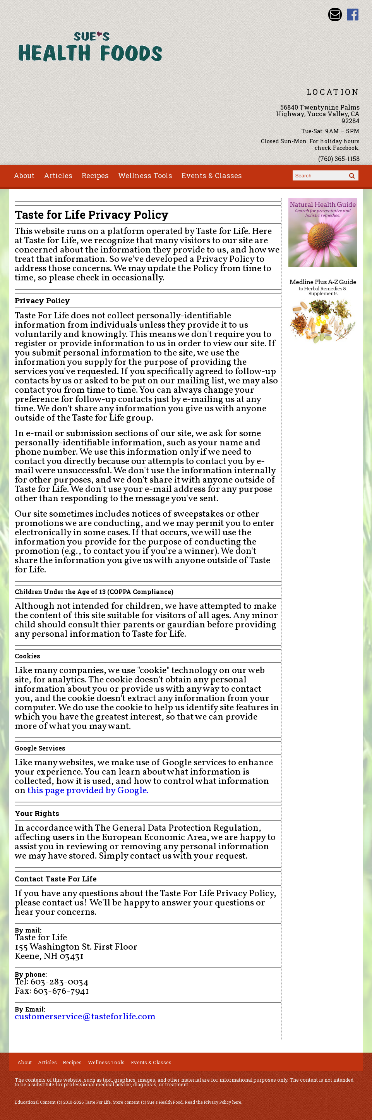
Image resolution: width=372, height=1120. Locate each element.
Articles (58, 175)
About (24, 175)
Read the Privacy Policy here (213, 1102)
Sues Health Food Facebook (353, 14)
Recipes (95, 175)
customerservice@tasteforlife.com (85, 1017)
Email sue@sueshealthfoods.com (335, 14)
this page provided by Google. (88, 790)
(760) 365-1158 (339, 159)
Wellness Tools (145, 175)
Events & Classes (212, 175)
